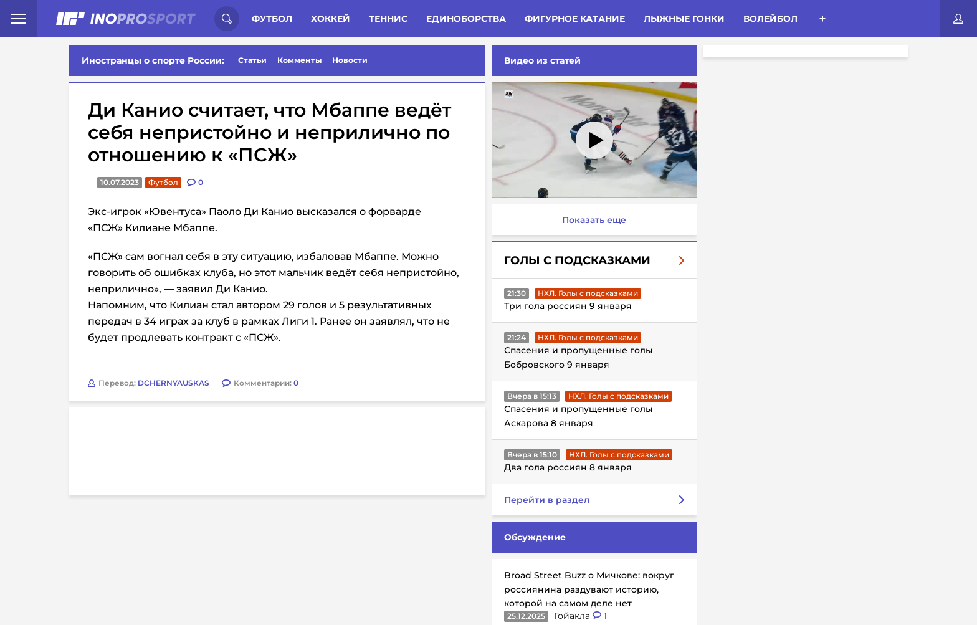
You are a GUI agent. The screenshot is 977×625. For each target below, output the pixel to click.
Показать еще (594, 220)
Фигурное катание (575, 18)
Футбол (272, 18)
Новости (350, 60)
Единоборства (466, 18)
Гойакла (573, 615)
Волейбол (770, 18)
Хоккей (330, 18)
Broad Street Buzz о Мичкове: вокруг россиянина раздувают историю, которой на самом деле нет (589, 589)
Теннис (388, 18)
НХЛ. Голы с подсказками (588, 293)
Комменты (299, 60)
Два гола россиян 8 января (568, 467)
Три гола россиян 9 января (568, 306)
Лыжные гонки (684, 18)
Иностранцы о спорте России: (153, 60)
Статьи (252, 60)
